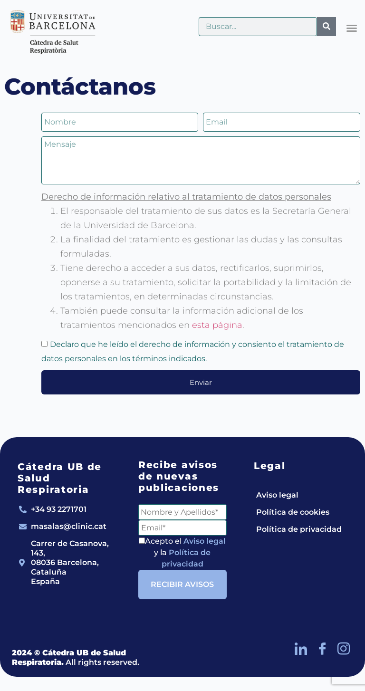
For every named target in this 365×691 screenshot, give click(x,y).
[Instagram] (343, 648)
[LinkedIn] (301, 648)
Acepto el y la (182, 552)
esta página (217, 325)
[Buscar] (326, 26)
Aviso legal (204, 541)
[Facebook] (322, 648)
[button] (351, 28)
